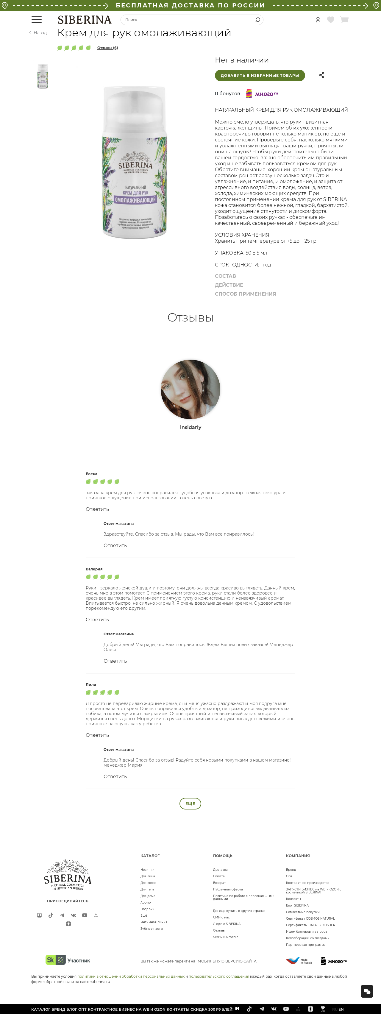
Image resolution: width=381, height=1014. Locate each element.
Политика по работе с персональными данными (243, 897)
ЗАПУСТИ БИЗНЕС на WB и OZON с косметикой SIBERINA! (313, 890)
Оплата (219, 876)
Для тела (147, 889)
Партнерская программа (306, 945)
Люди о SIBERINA (227, 924)
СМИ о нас (221, 917)
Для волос (148, 883)
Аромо (145, 902)
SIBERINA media (225, 937)
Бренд (291, 870)
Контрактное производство (307, 883)
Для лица (147, 876)
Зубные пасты (151, 929)
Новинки (147, 870)
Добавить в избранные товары (260, 75)
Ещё (143, 916)
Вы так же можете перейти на (198, 961)
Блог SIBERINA (297, 905)
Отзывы (219, 930)
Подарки (147, 909)
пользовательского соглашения (219, 976)
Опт (289, 876)
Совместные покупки (303, 912)
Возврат (219, 883)
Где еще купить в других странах (239, 911)
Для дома (147, 896)
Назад (40, 32)
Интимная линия (153, 922)
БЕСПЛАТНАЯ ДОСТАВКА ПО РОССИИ (190, 5)
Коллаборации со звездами (308, 938)
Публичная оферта (228, 889)
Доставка (220, 870)
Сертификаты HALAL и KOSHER (310, 925)
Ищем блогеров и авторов (306, 932)
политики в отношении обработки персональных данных (131, 976)
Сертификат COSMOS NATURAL (310, 919)
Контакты (293, 899)
